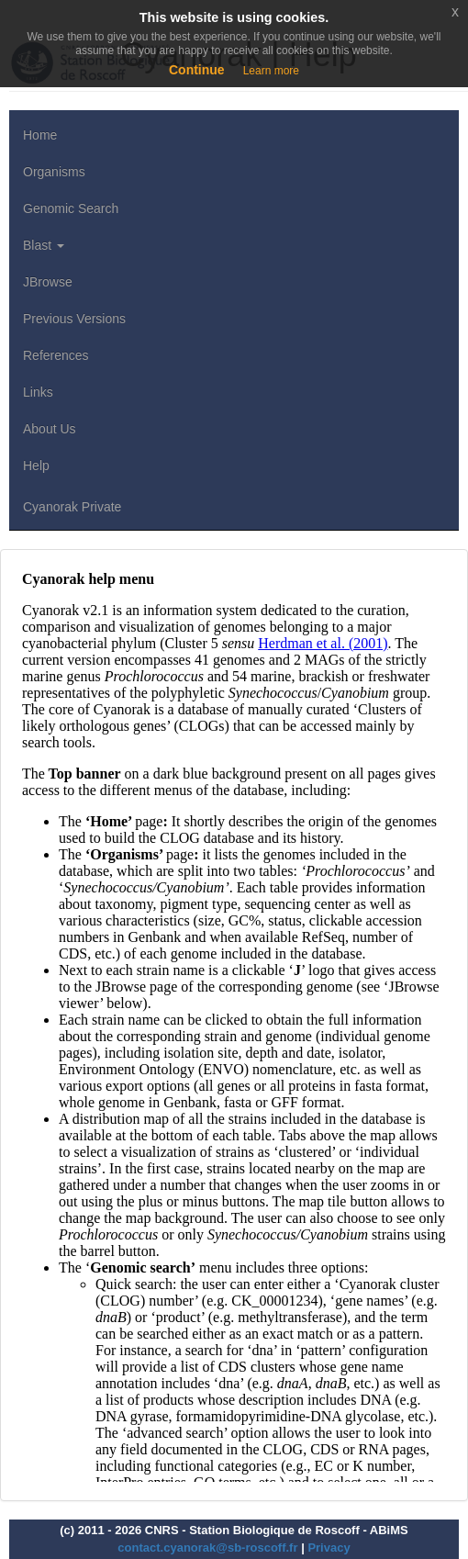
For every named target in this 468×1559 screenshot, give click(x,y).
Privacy (328, 1547)
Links (38, 392)
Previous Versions (74, 318)
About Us (49, 428)
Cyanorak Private (72, 506)
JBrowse (47, 282)
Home (40, 135)
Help (36, 465)
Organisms (54, 171)
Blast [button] (43, 245)
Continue (197, 69)
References (56, 355)
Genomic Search (70, 208)
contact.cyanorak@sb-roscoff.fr (207, 1547)
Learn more (271, 70)
